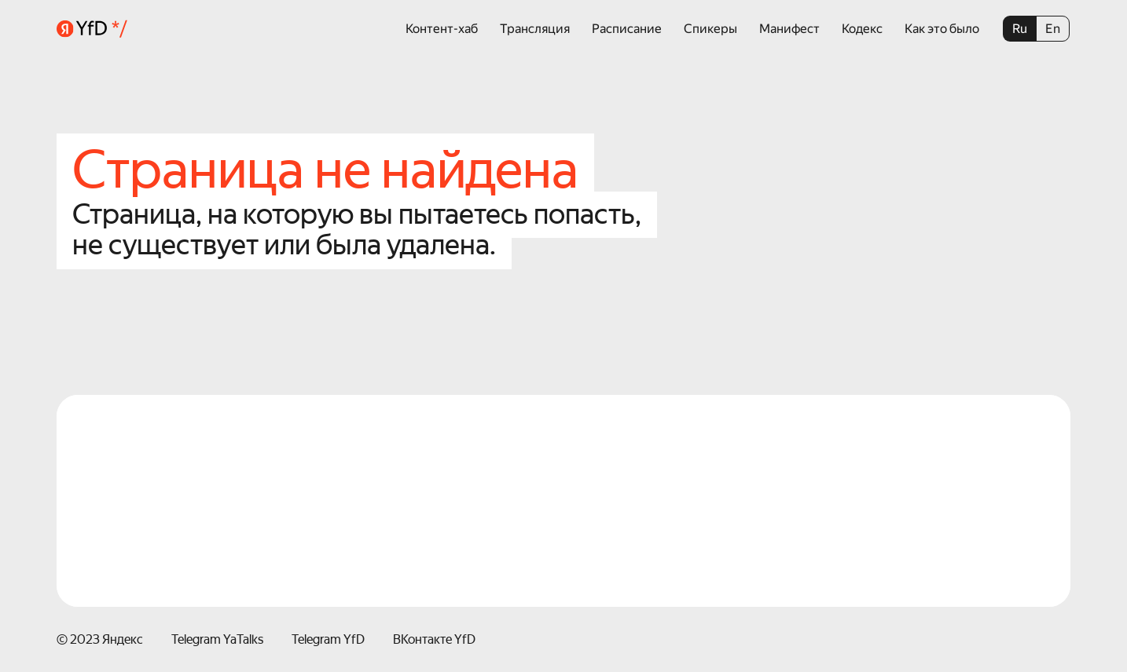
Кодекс (862, 28)
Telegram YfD (328, 639)
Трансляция (535, 28)
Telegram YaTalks (217, 639)
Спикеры (710, 28)
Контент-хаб (442, 28)
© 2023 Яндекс (100, 639)
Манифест (789, 28)
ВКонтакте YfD (434, 639)
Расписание (627, 28)
